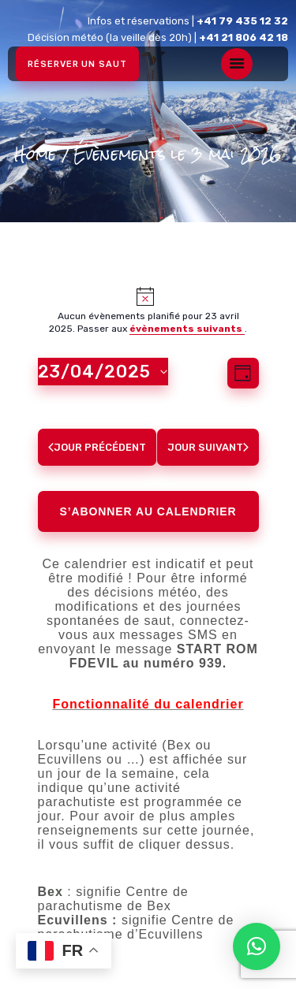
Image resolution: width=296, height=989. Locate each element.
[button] (256, 946)
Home (35, 155)
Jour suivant (208, 447)
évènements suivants (187, 328)
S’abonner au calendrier (148, 511)
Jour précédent (97, 447)
